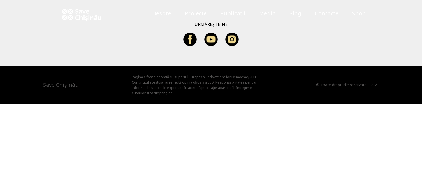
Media (267, 13)
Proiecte (196, 13)
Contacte (327, 13)
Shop (359, 13)
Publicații (233, 13)
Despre (161, 13)
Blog (295, 13)
